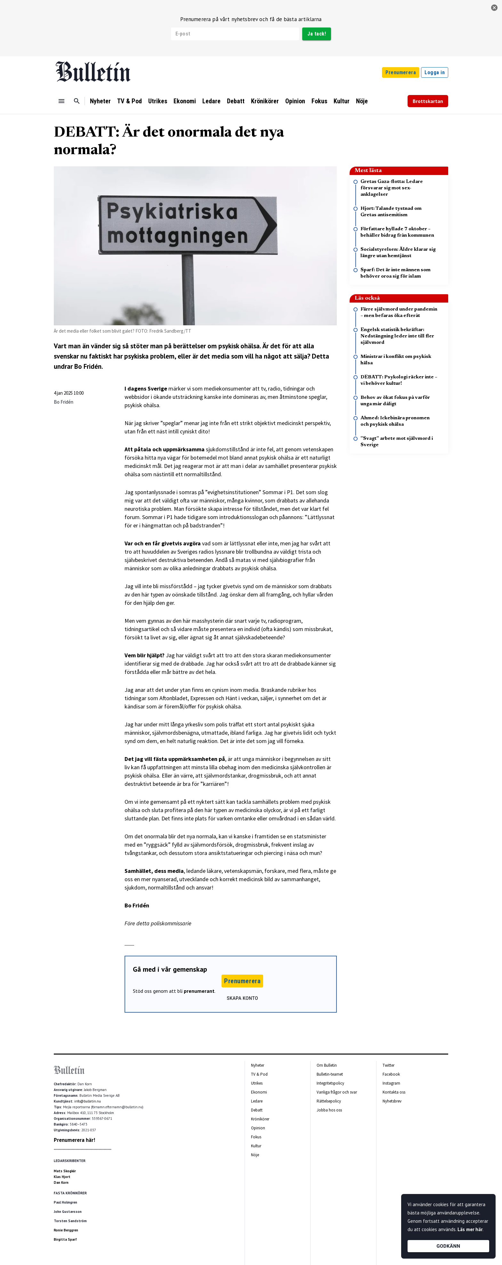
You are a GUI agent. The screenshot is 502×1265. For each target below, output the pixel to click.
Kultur (342, 101)
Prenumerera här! (74, 1139)
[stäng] (494, 7)
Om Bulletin (327, 1065)
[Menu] (61, 101)
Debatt (236, 101)
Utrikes (157, 101)
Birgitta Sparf (65, 1239)
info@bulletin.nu (87, 1101)
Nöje (362, 101)
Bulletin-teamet (330, 1074)
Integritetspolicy (330, 1083)
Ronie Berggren (66, 1230)
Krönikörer (265, 101)
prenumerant (199, 991)
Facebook (391, 1074)
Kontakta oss (394, 1092)
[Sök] (77, 101)
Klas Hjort (62, 1176)
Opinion (295, 101)
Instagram (391, 1083)
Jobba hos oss (329, 1110)
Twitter (388, 1065)
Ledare (211, 101)
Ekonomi (185, 101)
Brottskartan (428, 101)
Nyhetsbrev (392, 1101)
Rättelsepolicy (329, 1101)
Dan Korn (61, 1182)
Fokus (319, 101)
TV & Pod (129, 101)
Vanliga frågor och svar (337, 1092)
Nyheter (100, 101)
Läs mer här (469, 1229)
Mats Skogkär (65, 1171)
